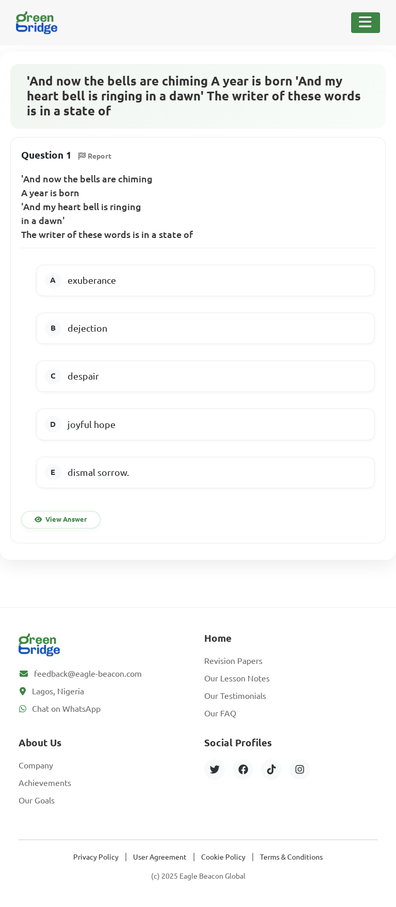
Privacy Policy (96, 857)
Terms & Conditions (291, 857)
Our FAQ (220, 713)
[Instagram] (299, 769)
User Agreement (160, 857)
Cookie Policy (223, 857)
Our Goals (37, 800)
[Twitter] (214, 769)
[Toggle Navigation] (365, 22)
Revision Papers (233, 660)
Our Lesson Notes (237, 678)
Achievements (45, 783)
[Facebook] (243, 769)
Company (36, 765)
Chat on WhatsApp (66, 708)
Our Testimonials (235, 695)
